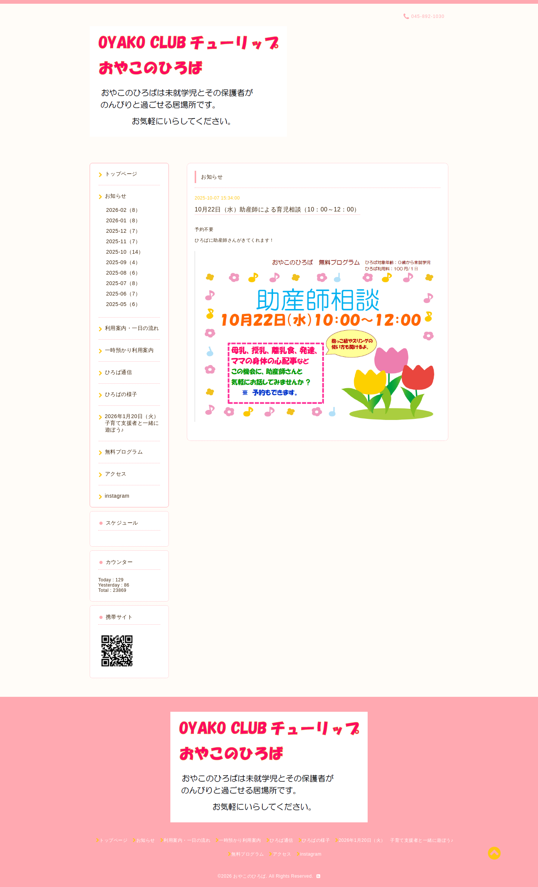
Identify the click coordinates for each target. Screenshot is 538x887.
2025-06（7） (123, 294)
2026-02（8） (123, 210)
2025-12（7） (123, 231)
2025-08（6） (123, 273)
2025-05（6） (123, 304)
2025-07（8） (123, 283)
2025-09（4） (123, 262)
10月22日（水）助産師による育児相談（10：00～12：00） (277, 209)
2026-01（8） (123, 220)
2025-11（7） (123, 241)
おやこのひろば (249, 876)
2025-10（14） (124, 252)
